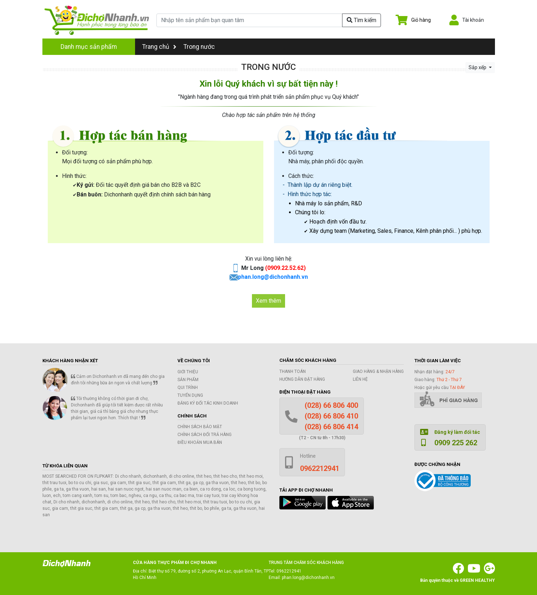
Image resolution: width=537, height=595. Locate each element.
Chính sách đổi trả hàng (204, 434)
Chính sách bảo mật (199, 426)
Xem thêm (268, 300)
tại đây (457, 387)
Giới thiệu (187, 371)
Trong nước (199, 46)
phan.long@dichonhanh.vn (273, 276)
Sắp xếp (478, 67)
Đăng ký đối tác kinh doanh (207, 403)
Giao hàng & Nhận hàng (378, 371)
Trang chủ (159, 46)
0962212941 (289, 571)
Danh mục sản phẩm (89, 46)
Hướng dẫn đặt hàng (302, 379)
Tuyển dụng (190, 395)
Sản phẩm (187, 379)
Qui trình (187, 387)
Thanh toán (292, 371)
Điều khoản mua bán (199, 442)
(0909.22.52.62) (285, 268)
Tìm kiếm (361, 20)
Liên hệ (360, 379)
